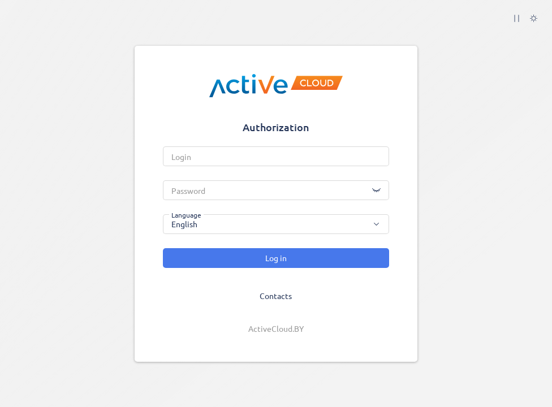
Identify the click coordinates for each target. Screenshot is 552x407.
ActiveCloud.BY (276, 328)
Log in (276, 258)
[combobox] (276, 224)
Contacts (276, 296)
